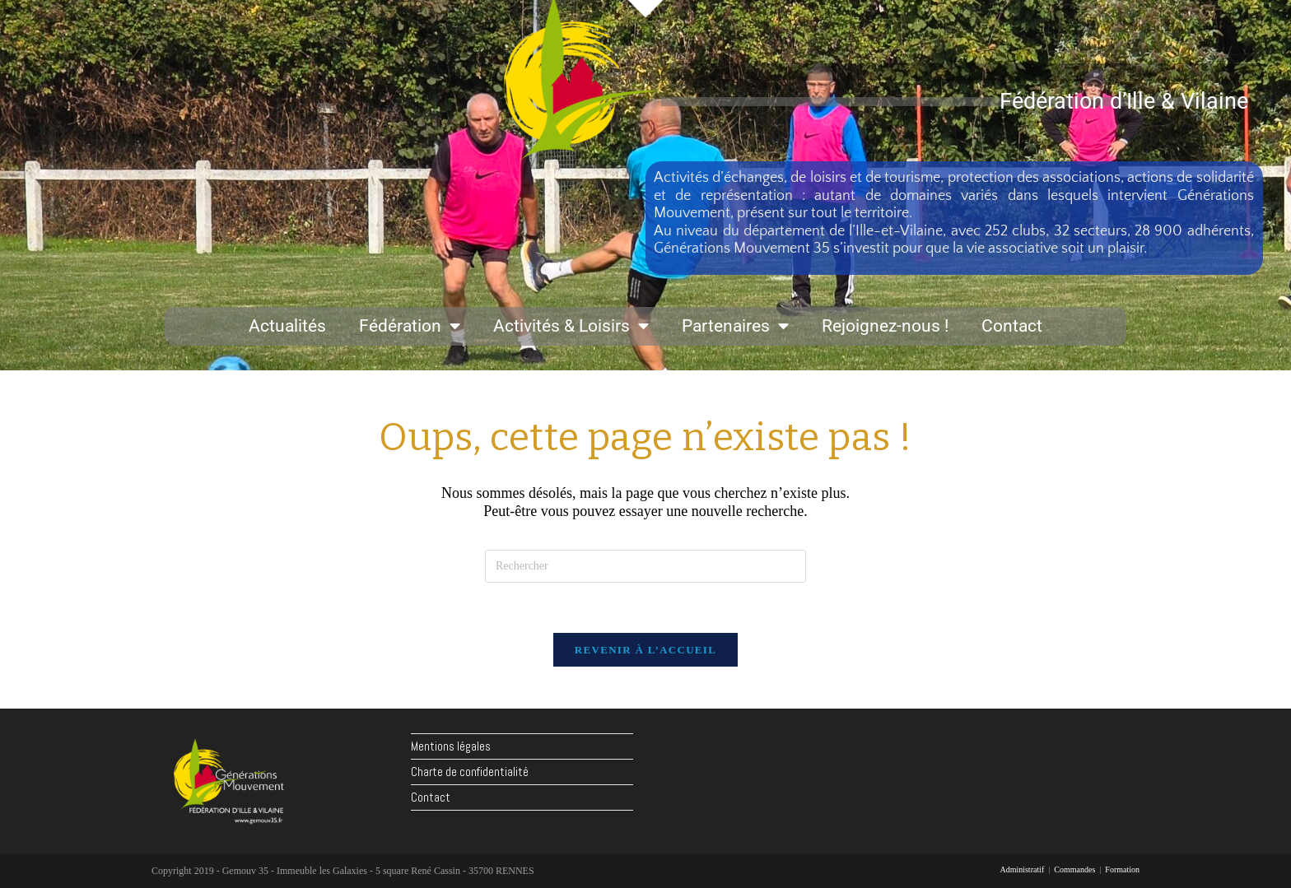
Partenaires (735, 326)
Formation (1122, 869)
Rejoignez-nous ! (885, 326)
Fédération (409, 326)
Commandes (1074, 869)
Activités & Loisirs (571, 326)
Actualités (287, 326)
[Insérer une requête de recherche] (645, 566)
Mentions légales (451, 746)
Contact (1011, 326)
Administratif (1022, 869)
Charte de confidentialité (470, 771)
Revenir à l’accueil (645, 650)
